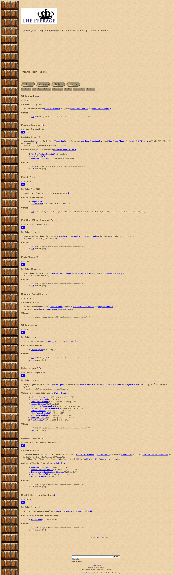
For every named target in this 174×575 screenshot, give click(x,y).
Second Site (92, 573)
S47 (32, 117)
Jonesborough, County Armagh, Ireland (55, 309)
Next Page (90, 89)
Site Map (68, 89)
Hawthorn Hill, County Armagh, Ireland (101, 459)
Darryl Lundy (96, 565)
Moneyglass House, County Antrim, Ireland (72, 511)
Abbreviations (57, 89)
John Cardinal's (85, 573)
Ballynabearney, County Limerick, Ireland (58, 341)
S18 (32, 212)
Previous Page (79, 89)
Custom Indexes (44, 89)
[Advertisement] (96, 52)
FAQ (34, 89)
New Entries (25, 89)
